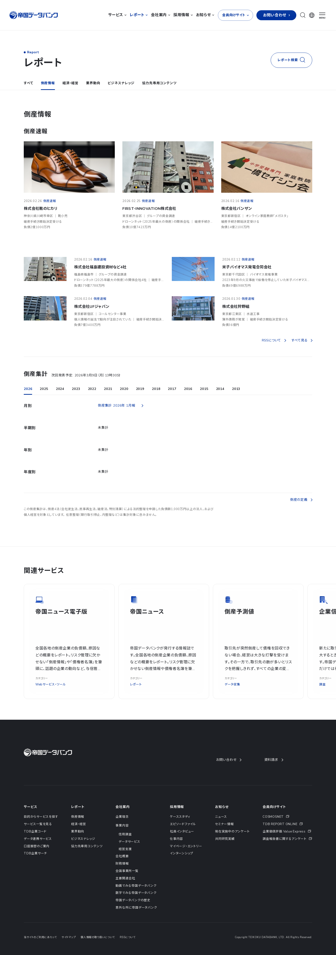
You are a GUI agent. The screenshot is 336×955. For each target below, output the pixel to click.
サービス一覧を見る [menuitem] (38, 824)
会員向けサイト (274, 807)
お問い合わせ (228, 760)
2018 (156, 389)
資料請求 (273, 760)
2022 (92, 389)
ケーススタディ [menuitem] (180, 817)
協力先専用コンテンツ (159, 83)
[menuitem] (287, 817)
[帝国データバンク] (34, 15)
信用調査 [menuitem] (125, 834)
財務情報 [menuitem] (122, 863)
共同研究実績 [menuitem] (225, 839)
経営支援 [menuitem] (125, 849)
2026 (28, 389)
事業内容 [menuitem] (122, 825)
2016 (188, 389)
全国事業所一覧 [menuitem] (126, 871)
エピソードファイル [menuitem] (183, 824)
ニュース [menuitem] (221, 817)
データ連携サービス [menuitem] (38, 839)
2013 (236, 389)
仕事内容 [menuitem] (176, 839)
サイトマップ (69, 937)
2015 (204, 389)
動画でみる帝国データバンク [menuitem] (135, 886)
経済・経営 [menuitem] (78, 824)
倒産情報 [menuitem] (77, 817)
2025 (44, 389)
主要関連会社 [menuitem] (125, 878)
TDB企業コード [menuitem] (35, 831)
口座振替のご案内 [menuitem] (36, 846)
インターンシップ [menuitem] (181, 853)
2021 (108, 389)
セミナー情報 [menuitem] (224, 824)
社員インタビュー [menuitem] (182, 831)
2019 (140, 389)
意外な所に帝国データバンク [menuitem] (136, 908)
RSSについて (274, 340)
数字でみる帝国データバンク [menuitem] (135, 893)
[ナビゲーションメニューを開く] (322, 15)
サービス (30, 807)
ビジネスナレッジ (121, 83)
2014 (220, 389)
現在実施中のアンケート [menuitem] (232, 831)
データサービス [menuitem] (129, 842)
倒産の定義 (301, 499)
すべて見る (302, 340)
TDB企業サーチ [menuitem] (35, 853)
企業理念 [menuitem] (122, 817)
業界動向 (93, 83)
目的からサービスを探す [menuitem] (41, 817)
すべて (28, 83)
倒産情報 (48, 83)
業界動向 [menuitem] (77, 831)
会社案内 (122, 807)
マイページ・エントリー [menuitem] (186, 846)
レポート (77, 807)
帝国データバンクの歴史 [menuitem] (132, 900)
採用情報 (177, 807)
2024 (60, 389)
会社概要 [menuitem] (122, 856)
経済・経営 (70, 83)
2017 (172, 389)
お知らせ (221, 807)
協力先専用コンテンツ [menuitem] (87, 846)
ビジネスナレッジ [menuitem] (83, 839)
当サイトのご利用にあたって (40, 937)
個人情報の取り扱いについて (98, 937)
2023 (76, 389)
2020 (124, 389)
